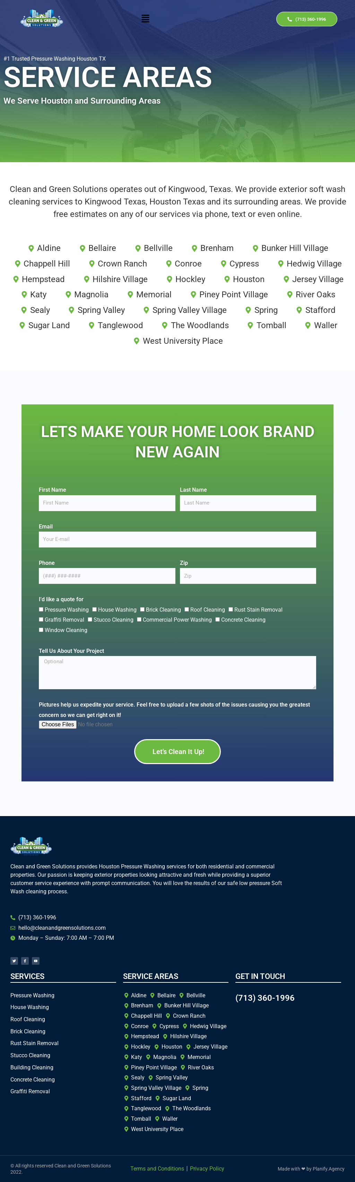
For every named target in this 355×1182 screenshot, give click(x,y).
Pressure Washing (67, 609)
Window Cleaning (66, 630)
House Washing (117, 609)
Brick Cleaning (163, 609)
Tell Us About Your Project (71, 651)
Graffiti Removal (64, 619)
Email (46, 526)
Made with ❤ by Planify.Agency (311, 1169)
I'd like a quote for (61, 599)
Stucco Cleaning (113, 619)
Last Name (193, 490)
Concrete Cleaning (243, 619)
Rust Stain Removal (258, 609)
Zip (184, 563)
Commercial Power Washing (177, 619)
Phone (47, 563)
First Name (52, 490)
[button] (146, 19)
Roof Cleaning (207, 609)
